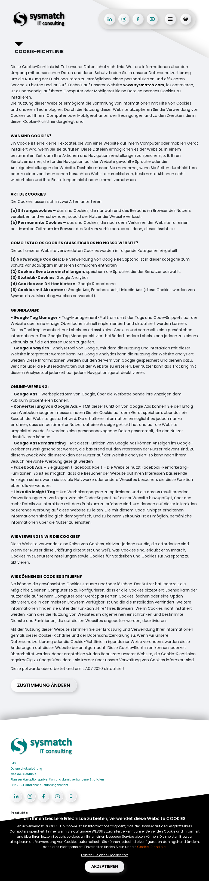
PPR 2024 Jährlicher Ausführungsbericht (39, 785)
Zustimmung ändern (45, 685)
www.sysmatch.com (143, 85)
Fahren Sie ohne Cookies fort (104, 854)
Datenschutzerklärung (26, 769)
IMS (13, 763)
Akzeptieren (104, 866)
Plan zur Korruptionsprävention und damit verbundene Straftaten (57, 780)
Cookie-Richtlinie (23, 774)
